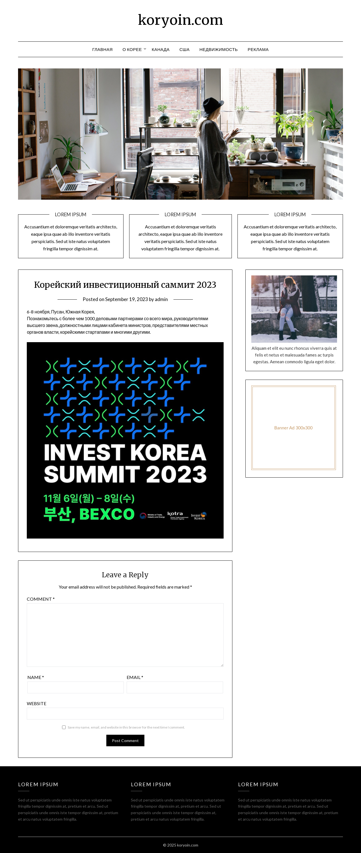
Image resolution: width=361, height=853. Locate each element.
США (184, 49)
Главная (102, 49)
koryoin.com (180, 20)
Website (36, 703)
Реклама (258, 49)
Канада (161, 49)
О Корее (132, 49)
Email (135, 677)
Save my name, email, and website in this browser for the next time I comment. (126, 727)
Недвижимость (218, 49)
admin (161, 299)
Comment (41, 599)
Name (35, 677)
